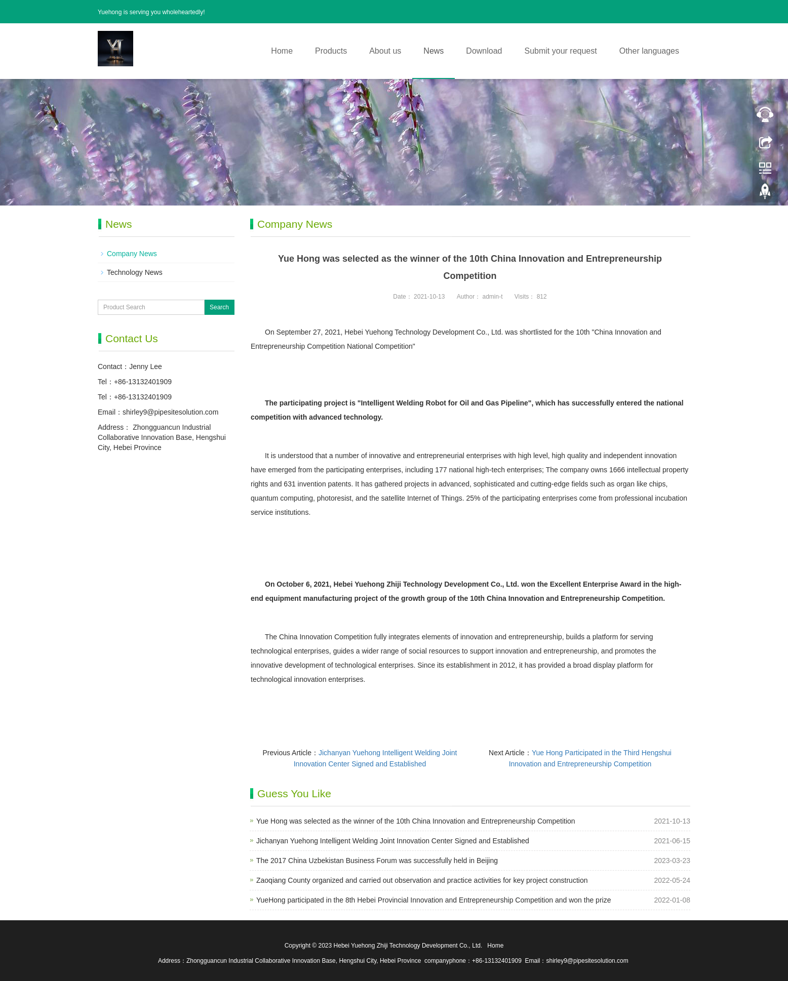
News (433, 51)
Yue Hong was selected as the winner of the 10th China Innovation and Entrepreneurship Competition (415, 821)
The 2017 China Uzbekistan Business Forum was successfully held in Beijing (377, 860)
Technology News (135, 272)
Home (282, 51)
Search (219, 307)
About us (385, 51)
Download (484, 51)
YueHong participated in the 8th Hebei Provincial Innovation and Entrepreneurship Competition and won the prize (433, 900)
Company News (132, 254)
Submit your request (561, 51)
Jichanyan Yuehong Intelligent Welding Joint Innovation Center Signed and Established (392, 841)
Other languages (649, 51)
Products (331, 51)
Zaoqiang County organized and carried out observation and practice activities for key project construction (421, 880)
